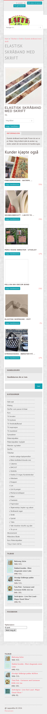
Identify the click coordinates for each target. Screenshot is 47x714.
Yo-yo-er (14, 529)
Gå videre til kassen (34, 3)
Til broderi (11, 416)
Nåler (13, 496)
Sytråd (13, 518)
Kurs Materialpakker (14, 540)
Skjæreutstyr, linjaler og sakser (22, 507)
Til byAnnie (11, 420)
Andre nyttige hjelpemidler (21, 456)
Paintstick (14, 500)
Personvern (9, 711)
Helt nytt (10, 402)
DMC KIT (14, 467)
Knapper (14, 482)
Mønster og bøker (14, 445)
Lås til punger (16, 489)
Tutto (12, 522)
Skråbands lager (17, 511)
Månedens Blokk (13, 536)
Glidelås (14, 471)
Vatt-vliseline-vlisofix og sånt (21, 526)
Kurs (9, 413)
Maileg (9, 405)
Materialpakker (12, 438)
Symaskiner (11, 434)
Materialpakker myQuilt (16, 442)
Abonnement (12, 533)
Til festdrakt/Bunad (14, 424)
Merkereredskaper (18, 493)
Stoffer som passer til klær (17, 409)
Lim (12, 485)
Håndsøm (14, 478)
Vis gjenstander (19, 6)
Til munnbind (12, 431)
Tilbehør (14, 39)
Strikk (21, 39)
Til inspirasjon (12, 427)
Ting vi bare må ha (14, 544)
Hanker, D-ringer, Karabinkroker (22, 475)
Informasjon (13, 133)
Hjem (7, 39)
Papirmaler (15, 504)
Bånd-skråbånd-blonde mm (21, 460)
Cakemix (14, 464)
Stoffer (10, 449)
